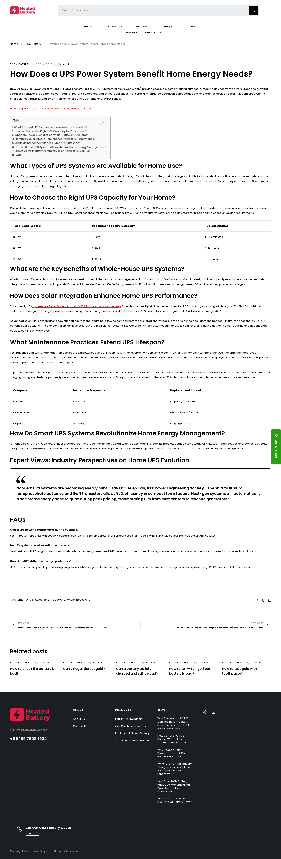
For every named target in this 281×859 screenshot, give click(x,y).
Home (14, 44)
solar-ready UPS (54, 600)
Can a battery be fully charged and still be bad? (137, 671)
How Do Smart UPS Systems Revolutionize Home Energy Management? (60, 147)
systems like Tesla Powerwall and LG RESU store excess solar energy (76, 306)
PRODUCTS (123, 710)
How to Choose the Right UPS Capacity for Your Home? (50, 131)
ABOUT (78, 710)
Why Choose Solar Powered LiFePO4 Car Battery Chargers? (171, 753)
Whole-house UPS (78, 600)
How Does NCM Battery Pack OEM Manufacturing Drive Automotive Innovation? (173, 786)
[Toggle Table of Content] (101, 121)
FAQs (18, 155)
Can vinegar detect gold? (84, 668)
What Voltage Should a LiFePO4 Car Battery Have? (174, 800)
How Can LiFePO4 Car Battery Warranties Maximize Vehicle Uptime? (174, 739)
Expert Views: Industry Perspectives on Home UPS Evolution (53, 151)
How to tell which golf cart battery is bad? (190, 671)
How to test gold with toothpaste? (239, 671)
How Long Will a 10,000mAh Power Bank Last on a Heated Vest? (50, 108)
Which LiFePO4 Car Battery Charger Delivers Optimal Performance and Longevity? (174, 769)
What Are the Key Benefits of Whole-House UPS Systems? (52, 135)
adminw (67, 64)
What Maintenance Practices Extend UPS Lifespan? (48, 143)
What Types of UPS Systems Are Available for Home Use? (50, 127)
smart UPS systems (30, 600)
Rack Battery (33, 44)
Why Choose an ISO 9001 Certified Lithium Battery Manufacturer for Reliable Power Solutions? (174, 723)
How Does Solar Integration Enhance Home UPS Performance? (55, 139)
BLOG (161, 710)
